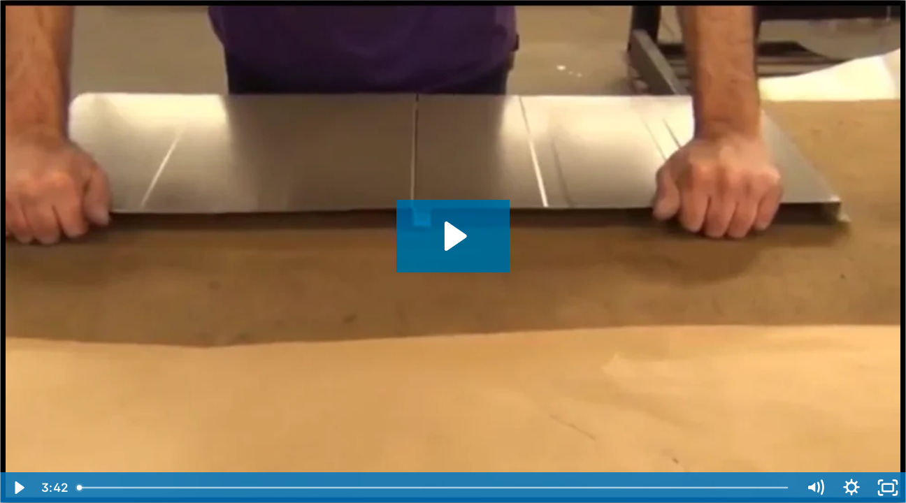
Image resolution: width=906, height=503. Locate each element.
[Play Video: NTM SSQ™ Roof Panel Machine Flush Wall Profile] (453, 236)
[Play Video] (18, 487)
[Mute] (815, 487)
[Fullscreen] (888, 487)
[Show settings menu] (851, 487)
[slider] (433, 487)
